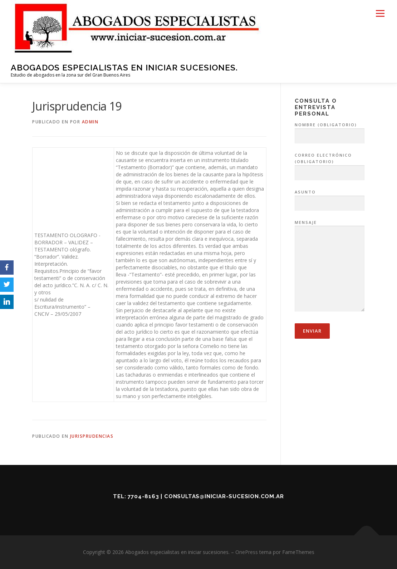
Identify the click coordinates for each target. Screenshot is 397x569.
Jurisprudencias (92, 436)
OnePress (246, 552)
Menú (380, 13)
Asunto (329, 197)
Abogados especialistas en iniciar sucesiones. (124, 67)
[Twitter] (7, 285)
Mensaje (329, 266)
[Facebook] (7, 267)
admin (90, 122)
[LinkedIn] (7, 302)
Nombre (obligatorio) (329, 130)
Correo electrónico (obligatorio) (329, 164)
